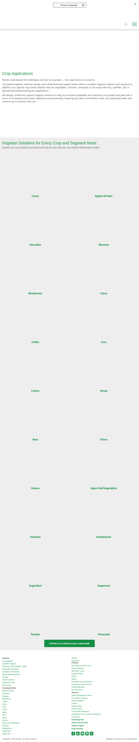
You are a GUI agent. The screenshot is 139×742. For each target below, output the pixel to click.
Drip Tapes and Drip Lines (81, 665)
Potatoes (5, 726)
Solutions (5, 658)
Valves (74, 679)
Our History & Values (79, 698)
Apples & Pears (8, 691)
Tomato (74, 658)
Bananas (5, 696)
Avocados (6, 693)
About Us (75, 692)
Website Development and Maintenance (121, 739)
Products (74, 663)
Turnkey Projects (77, 726)
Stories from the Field (79, 723)
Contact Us (75, 717)
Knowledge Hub (77, 720)
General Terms (77, 690)
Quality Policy (76, 706)
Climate (5, 677)
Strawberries (7, 728)
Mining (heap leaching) (11, 674)
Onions (5, 720)
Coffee (4, 701)
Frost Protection (8, 680)
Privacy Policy (76, 709)
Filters (73, 676)
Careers (74, 703)
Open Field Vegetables (11, 723)
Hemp (4, 712)
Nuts (4, 715)
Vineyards (75, 661)
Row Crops (6, 685)
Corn (4, 707)
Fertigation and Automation (81, 682)
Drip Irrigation (7, 661)
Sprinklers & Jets (78, 671)
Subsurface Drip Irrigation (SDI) (14, 666)
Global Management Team (81, 695)
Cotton (4, 709)
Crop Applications (9, 688)
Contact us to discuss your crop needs (69, 643)
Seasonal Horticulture (10, 669)
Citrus (4, 704)
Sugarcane (6, 734)
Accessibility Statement (80, 711)
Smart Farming (77, 728)
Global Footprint (77, 701)
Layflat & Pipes (77, 674)
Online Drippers (77, 668)
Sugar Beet (6, 731)
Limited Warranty (78, 687)
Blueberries (6, 699)
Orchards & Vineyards (10, 672)
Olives (4, 718)
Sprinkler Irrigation (9, 664)
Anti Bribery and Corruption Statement (86, 714)
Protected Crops (8, 682)
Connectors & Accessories (81, 684)
